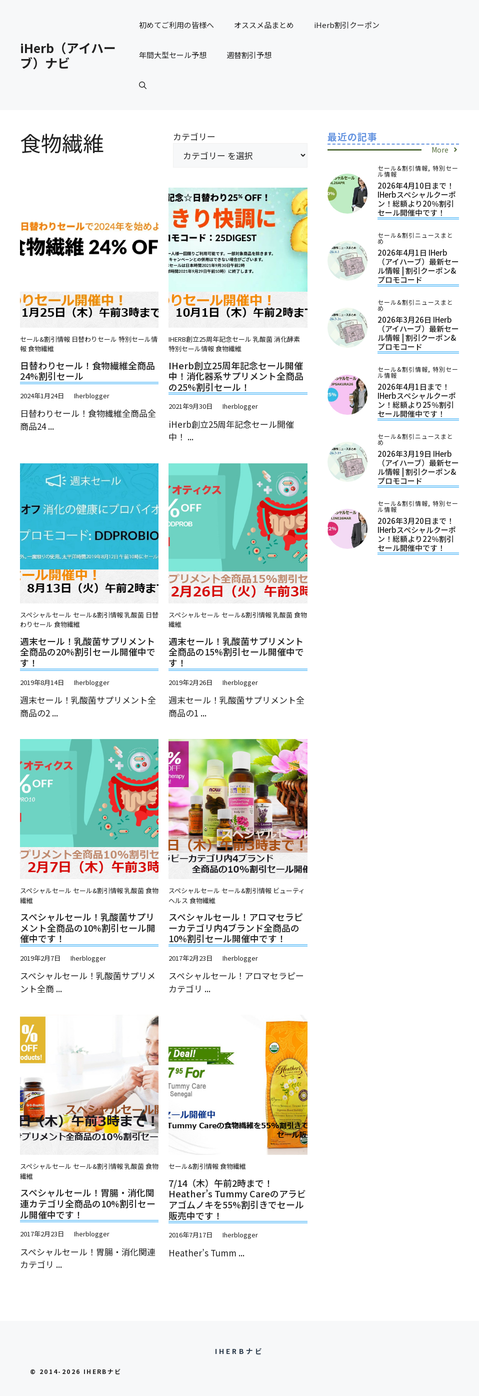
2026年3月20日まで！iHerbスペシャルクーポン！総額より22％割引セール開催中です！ (417, 534)
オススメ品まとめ (264, 25)
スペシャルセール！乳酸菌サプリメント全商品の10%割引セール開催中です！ (88, 927)
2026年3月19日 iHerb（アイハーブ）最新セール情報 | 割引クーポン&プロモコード (418, 467)
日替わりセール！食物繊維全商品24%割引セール (87, 371)
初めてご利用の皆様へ (176, 25)
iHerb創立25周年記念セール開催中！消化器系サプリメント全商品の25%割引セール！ (236, 376)
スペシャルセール (46, 614)
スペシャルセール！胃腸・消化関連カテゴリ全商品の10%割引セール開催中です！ (88, 1203)
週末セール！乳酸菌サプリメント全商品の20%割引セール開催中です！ (88, 651)
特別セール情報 (191, 348)
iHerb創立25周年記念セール (210, 339)
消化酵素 (287, 339)
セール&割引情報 (45, 339)
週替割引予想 (249, 55)
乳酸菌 (262, 339)
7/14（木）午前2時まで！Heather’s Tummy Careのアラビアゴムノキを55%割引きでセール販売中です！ (237, 1199)
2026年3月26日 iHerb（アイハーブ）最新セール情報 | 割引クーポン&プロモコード (418, 333)
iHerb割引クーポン (347, 25)
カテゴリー (194, 136)
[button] (142, 85)
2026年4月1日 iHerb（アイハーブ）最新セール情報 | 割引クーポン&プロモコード (418, 266)
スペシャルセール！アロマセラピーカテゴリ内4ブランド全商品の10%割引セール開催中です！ (235, 927)
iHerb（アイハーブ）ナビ (68, 55)
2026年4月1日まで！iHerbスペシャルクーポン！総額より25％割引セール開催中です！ (417, 400)
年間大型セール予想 (172, 55)
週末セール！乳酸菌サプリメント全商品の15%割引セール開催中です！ (236, 651)
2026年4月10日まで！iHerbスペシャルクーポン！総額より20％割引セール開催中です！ (417, 199)
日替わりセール (94, 339)
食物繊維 (41, 348)
